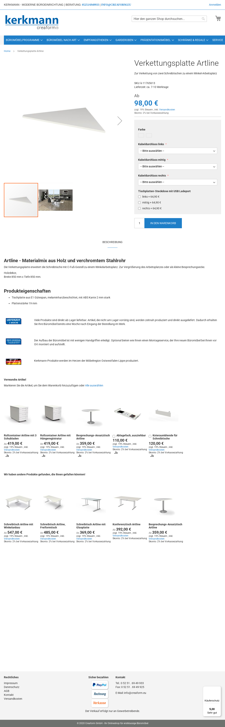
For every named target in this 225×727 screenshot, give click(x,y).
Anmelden (215, 4)
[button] (120, 121)
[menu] (112, 40)
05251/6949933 (90, 4)
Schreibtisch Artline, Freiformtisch (52, 526)
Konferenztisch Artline (127, 524)
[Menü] (218, 688)
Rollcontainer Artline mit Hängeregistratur (55, 437)
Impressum (11, 683)
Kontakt (9, 694)
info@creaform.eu (116, 4)
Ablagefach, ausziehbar (131, 435)
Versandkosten (167, 109)
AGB (6, 690)
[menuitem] (24, 40)
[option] (141, 135)
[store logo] (32, 22)
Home (7, 51)
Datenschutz (11, 687)
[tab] (112, 242)
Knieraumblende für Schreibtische (165, 437)
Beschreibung (112, 242)
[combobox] (169, 19)
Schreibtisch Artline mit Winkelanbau (18, 526)
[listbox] (177, 135)
